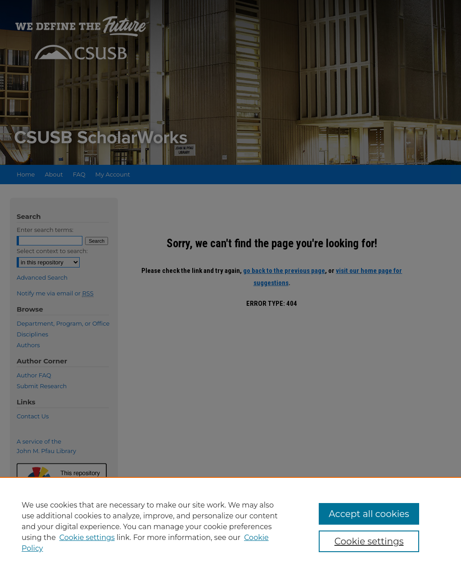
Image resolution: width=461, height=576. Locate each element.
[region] (230, 526)
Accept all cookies (369, 513)
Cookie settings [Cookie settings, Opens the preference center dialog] (369, 541)
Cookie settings (87, 537)
